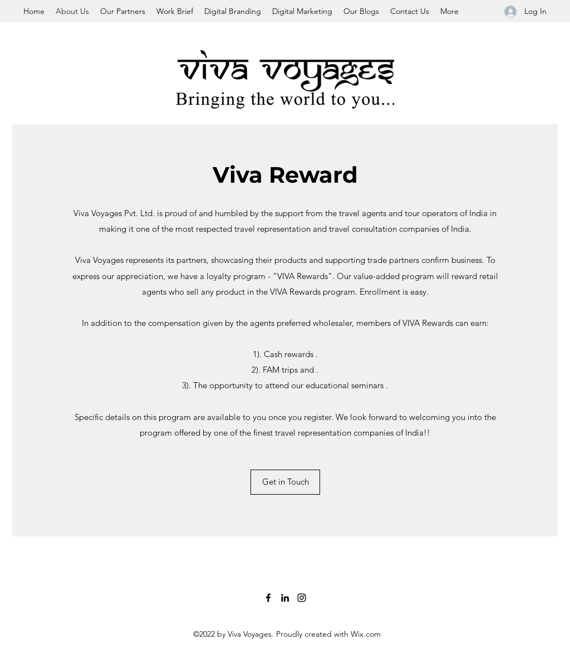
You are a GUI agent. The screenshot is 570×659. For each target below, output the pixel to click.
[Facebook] (268, 597)
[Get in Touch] (285, 482)
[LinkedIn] (285, 597)
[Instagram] (301, 597)
